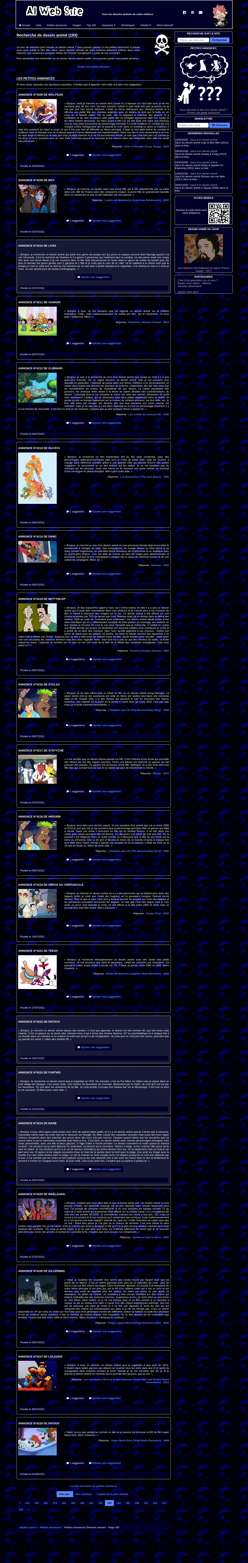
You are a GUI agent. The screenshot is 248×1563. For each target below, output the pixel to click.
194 (118, 1503)
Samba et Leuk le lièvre (151, 1237)
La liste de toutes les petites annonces (93, 1486)
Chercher (219, 40)
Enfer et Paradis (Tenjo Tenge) (146, 146)
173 (55, 1503)
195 (128, 1503)
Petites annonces (57, 25)
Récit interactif (165, 25)
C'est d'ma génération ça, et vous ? (198, 280)
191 (91, 1503)
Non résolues (84, 1494)
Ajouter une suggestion (105, 155)
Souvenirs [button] (108, 25)
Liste (38, 25)
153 (36, 1503)
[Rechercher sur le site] (193, 40)
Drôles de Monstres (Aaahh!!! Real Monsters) (137, 973)
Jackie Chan (157, 913)
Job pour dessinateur (189, 286)
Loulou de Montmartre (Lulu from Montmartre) (137, 200)
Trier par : (65, 1494)
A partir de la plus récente (112, 1494)
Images (77, 25)
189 (73, 1503)
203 (155, 1503)
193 (109, 1503)
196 (137, 1503)
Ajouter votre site (188, 291)
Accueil (24, 25)
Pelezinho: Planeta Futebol (148, 322)
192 (100, 1503)
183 (64, 1503)
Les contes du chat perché (149, 414)
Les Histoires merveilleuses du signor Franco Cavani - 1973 (203, 253)
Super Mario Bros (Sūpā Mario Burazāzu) (140, 1440)
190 (82, 1503)
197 (146, 1503)
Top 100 (91, 25)
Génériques (128, 25)
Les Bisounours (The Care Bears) (144, 476)
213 (164, 1503)
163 (45, 1503)
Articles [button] (145, 25)
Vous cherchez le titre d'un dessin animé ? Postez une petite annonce (203, 82)
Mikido (161, 773)
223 (21, 1509)
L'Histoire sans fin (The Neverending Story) (138, 710)
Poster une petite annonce (94, 66)
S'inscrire (219, 125)
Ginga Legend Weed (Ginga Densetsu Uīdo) (138, 1322)
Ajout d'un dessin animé (203, 139)
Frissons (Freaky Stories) (149, 650)
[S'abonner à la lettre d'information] (193, 125)
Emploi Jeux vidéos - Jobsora (194, 283)
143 (27, 1503)
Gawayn (160, 565)
